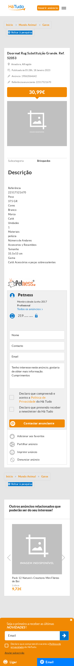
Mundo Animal (27, 476)
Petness (25, 295)
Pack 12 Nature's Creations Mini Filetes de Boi (35, 579)
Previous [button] (9, 557)
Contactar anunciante (39, 423)
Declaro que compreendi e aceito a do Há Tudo (37, 397)
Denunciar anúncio (28, 459)
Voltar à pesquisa (20, 32)
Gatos (44, 476)
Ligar (10, 661)
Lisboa (15, 585)
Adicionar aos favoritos (30, 436)
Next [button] (63, 557)
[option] (37, 557)
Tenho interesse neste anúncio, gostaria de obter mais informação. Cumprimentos (37, 376)
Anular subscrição (14, 653)
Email (47, 662)
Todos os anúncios (29, 309)
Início (9, 476)
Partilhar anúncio (27, 444)
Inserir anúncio (48, 8)
